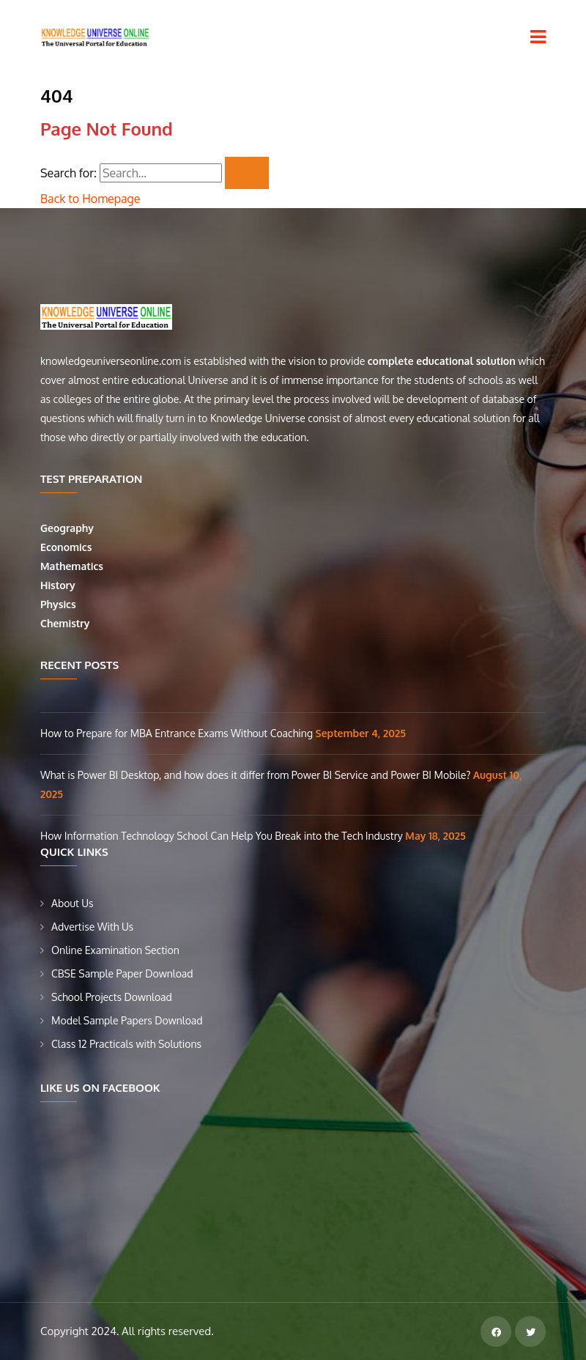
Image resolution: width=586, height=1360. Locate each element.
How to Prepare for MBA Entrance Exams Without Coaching (178, 733)
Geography (68, 528)
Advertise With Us (92, 926)
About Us (72, 903)
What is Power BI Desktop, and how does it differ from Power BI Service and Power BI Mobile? (256, 775)
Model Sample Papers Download (127, 1020)
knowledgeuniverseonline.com (110, 361)
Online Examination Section (115, 950)
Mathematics (73, 566)
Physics (59, 604)
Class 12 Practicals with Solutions (126, 1044)
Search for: (68, 173)
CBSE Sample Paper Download (122, 973)
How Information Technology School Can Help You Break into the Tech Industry (222, 835)
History (57, 585)
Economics (67, 547)
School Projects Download (111, 997)
